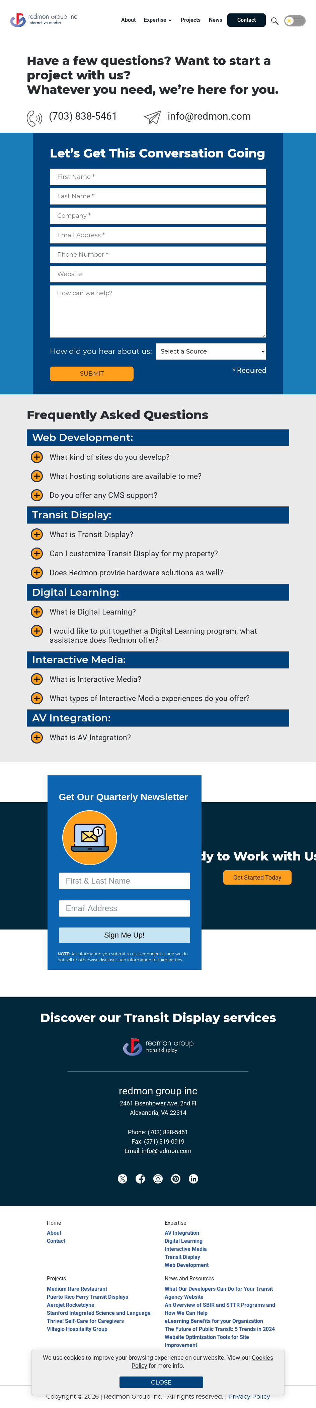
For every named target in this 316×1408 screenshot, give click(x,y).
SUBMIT (92, 373)
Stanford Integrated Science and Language (99, 1313)
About (54, 1233)
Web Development (187, 1265)
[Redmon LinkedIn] (193, 1190)
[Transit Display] (158, 1066)
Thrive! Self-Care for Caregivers (85, 1321)
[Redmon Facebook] (140, 1190)
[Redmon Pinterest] (176, 1190)
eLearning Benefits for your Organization (214, 1321)
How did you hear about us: (101, 351)
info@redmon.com (209, 116)
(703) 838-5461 (83, 116)
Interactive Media (186, 1249)
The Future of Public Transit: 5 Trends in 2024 (220, 1329)
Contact (56, 1241)
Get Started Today (257, 877)
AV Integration (182, 1233)
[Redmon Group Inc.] (43, 28)
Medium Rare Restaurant (77, 1289)
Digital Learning (184, 1241)
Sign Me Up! (124, 935)
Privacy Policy (249, 1396)
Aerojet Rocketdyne (70, 1305)
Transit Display (172, 1017)
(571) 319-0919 (164, 1141)
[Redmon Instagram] (158, 1190)
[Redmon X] (122, 1190)
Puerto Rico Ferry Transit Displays (87, 1297)
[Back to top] (299, 1398)
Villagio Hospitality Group (77, 1329)
